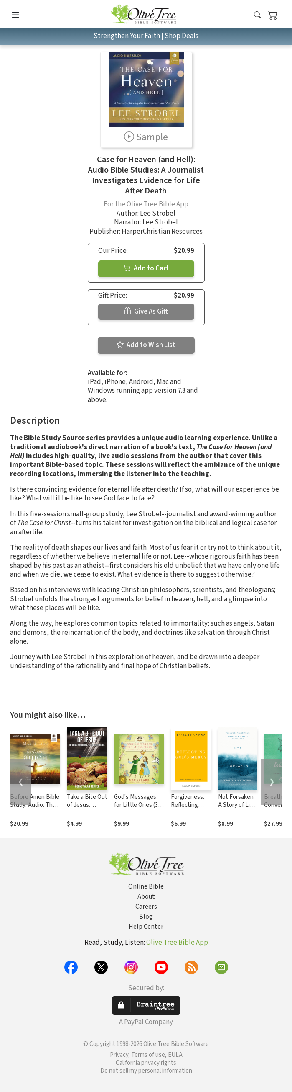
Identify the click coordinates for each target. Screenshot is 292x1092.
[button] (257, 15)
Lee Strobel (157, 214)
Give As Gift (146, 311)
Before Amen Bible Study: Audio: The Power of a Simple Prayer (34, 809)
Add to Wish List (146, 345)
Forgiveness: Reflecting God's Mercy (187, 805)
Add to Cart (146, 268)
